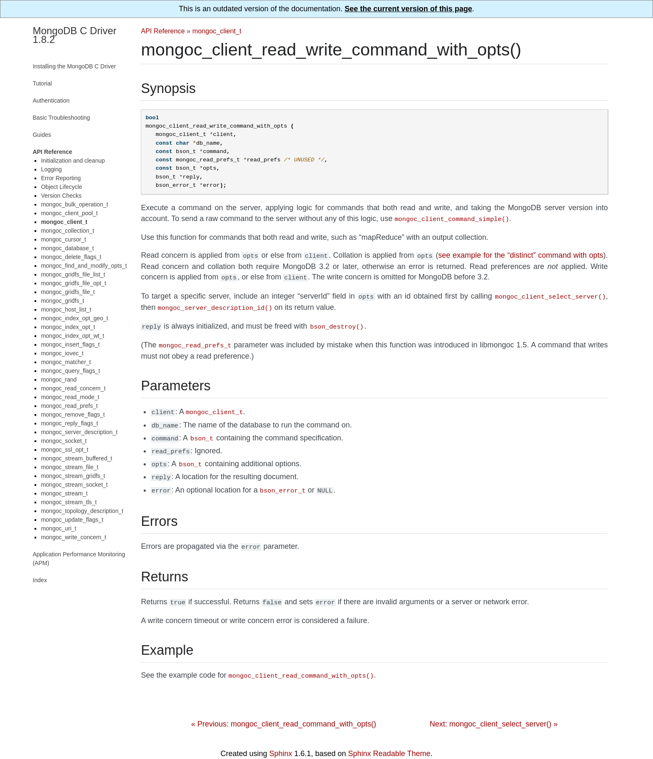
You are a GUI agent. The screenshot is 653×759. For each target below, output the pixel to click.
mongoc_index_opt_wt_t (72, 335)
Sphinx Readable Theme (389, 739)
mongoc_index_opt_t (68, 327)
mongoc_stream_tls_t (69, 502)
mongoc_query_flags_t (70, 370)
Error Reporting (61, 178)
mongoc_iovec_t (62, 353)
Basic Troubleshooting (61, 117)
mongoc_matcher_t (66, 362)
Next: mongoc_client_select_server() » (494, 710)
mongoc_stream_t (64, 493)
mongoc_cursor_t (63, 239)
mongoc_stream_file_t (69, 467)
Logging (51, 169)
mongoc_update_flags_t (72, 519)
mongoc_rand (59, 379)
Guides (41, 134)
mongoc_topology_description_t (82, 511)
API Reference (162, 31)
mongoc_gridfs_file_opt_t (73, 283)
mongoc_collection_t (67, 230)
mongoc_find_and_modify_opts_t (84, 265)
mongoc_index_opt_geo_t (74, 318)
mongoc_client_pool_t (69, 213)
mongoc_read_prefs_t (69, 405)
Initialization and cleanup (73, 160)
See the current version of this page (408, 9)
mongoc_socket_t (64, 440)
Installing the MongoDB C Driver (74, 66)
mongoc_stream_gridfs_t (73, 475)
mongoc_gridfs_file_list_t (73, 274)
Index (39, 580)
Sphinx (280, 739)
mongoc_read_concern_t (73, 388)
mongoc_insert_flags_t (70, 344)
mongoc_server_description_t (79, 432)
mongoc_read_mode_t (70, 397)
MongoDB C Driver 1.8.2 (74, 35)
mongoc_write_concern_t (73, 537)
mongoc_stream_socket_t (74, 484)
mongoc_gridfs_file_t (68, 292)
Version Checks (61, 195)
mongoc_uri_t (58, 528)
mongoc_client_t (217, 31)
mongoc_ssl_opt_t (64, 449)
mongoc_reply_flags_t (69, 423)
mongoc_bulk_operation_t (74, 204)
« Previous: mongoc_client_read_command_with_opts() (283, 710)
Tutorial (42, 83)
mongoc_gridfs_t (62, 300)
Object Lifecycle (61, 186)
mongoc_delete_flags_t (71, 257)
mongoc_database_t (67, 248)
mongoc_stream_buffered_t (76, 458)
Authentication (51, 100)
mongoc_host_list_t (66, 309)
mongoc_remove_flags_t (73, 414)
